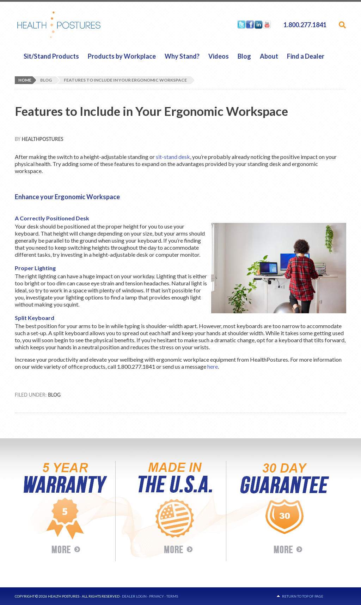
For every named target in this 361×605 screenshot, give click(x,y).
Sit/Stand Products (51, 56)
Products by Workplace (122, 56)
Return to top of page (302, 596)
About (269, 56)
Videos (218, 56)
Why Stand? (182, 56)
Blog (244, 56)
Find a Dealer (305, 56)
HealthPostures (72, 25)
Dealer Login (134, 596)
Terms (172, 596)
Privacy (156, 596)
